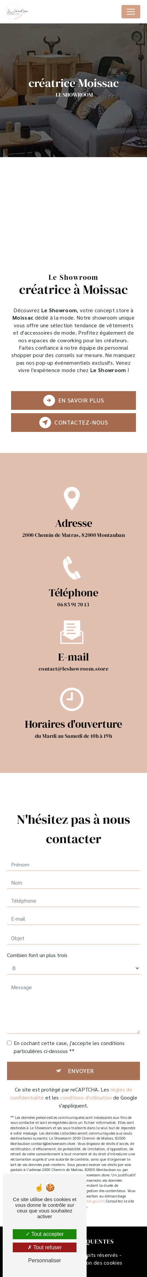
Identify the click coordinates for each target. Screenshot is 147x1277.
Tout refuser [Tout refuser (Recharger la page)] (45, 1247)
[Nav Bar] (130, 11)
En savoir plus (73, 400)
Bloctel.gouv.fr (92, 1194)
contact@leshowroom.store (73, 662)
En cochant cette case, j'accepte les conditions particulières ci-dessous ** (69, 1040)
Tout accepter (44, 1234)
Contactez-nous (73, 422)
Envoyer (81, 1064)
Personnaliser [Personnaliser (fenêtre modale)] (44, 1260)
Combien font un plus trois (37, 948)
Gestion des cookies (98, 1262)
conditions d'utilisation (86, 1090)
